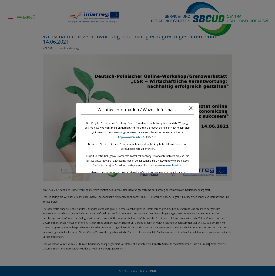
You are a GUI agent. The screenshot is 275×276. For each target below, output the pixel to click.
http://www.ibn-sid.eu (130, 137)
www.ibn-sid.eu (173, 165)
